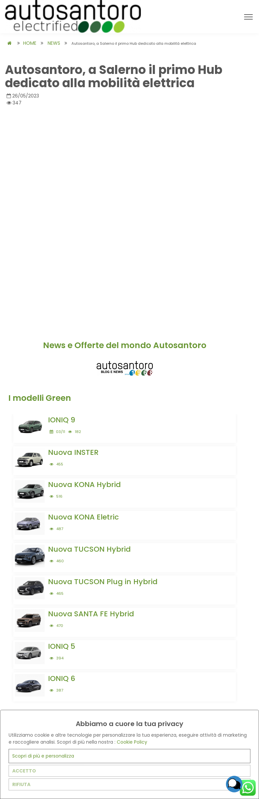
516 (56, 496)
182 (74, 431)
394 (57, 658)
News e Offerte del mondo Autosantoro (124, 345)
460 (57, 561)
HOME (29, 43)
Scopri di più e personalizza (43, 756)
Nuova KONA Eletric (83, 517)
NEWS (54, 43)
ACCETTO (24, 771)
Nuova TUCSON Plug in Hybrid (102, 582)
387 (56, 690)
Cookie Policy (132, 742)
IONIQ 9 (61, 420)
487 (56, 528)
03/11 (57, 431)
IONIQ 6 (61, 678)
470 (56, 625)
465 (57, 593)
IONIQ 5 (61, 646)
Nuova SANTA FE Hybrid (91, 614)
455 (56, 464)
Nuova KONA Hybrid (84, 484)
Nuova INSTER (73, 452)
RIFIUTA (21, 784)
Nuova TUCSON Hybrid (89, 549)
